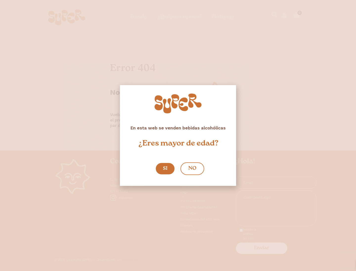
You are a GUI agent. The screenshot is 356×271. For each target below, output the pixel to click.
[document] (178, 135)
